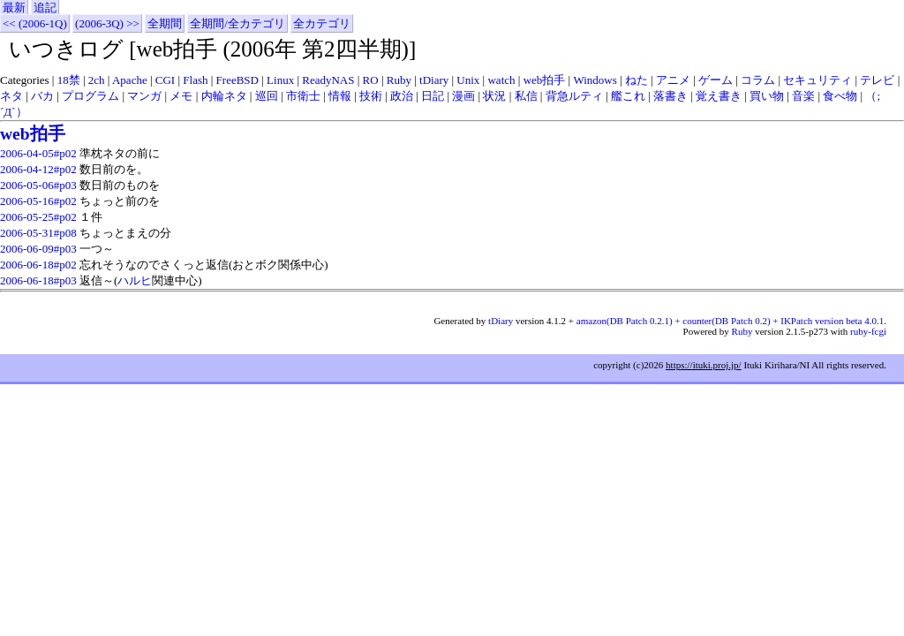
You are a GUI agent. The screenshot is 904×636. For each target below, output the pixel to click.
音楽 (803, 95)
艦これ (628, 95)
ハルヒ (134, 280)
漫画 (463, 95)
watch (501, 80)
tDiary (433, 80)
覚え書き (719, 95)
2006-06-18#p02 (38, 264)
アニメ (673, 80)
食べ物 (840, 95)
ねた (636, 80)
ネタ (11, 95)
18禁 (68, 80)
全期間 (164, 23)
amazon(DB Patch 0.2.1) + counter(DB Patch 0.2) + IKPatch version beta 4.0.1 (730, 320)
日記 (432, 95)
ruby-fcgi (868, 331)
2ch (96, 80)
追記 (45, 7)
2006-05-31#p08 (38, 232)
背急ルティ (574, 95)
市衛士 (303, 95)
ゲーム (715, 80)
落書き (670, 95)
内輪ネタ (224, 95)
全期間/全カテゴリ (237, 23)
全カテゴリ (321, 23)
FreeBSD (237, 80)
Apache (129, 80)
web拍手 (545, 80)
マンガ (144, 95)
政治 (401, 95)
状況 (494, 95)
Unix (467, 80)
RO (371, 80)
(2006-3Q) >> (107, 23)
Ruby (399, 80)
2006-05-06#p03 (38, 185)
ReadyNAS (328, 80)
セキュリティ (817, 80)
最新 (14, 7)
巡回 (266, 95)
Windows (594, 80)
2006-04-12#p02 (38, 169)
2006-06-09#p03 (38, 248)
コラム (758, 80)
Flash (195, 80)
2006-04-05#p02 (38, 153)
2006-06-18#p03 (38, 280)
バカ (42, 95)
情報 (339, 95)
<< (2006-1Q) (35, 23)
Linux (280, 80)
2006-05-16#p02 (38, 201)
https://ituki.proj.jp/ (704, 365)
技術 (370, 95)
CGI (165, 80)
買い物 (767, 95)
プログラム (90, 95)
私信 (526, 95)
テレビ (877, 80)
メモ (181, 95)
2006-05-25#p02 (38, 216)
